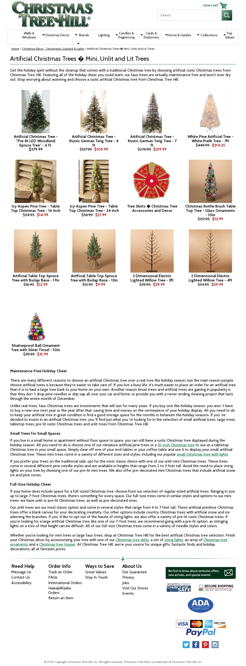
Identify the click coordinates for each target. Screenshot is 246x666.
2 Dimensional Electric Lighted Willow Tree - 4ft (210, 278)
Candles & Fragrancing (126, 35)
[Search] (189, 15)
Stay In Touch (96, 577)
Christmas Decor (56, 35)
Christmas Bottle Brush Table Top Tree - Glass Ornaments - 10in (210, 210)
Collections (209, 35)
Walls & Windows (29, 35)
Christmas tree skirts (132, 540)
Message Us (21, 572)
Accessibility (21, 582)
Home (15, 48)
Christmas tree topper (57, 544)
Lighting (104, 35)
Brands (84, 35)
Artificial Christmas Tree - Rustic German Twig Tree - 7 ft (152, 140)
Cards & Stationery (151, 35)
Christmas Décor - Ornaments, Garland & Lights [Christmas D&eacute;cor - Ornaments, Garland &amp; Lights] (53, 48)
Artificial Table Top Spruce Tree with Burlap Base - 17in (35, 278)
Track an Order (60, 572)
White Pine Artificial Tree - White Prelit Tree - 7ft (210, 138)
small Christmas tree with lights (202, 454)
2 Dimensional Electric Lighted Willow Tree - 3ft (152, 278)
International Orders (65, 582)
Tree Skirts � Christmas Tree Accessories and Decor (152, 208)
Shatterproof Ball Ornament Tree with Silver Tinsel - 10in (35, 347)
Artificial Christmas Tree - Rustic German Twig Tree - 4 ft (93, 140)
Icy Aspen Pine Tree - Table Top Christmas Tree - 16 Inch (35, 208)
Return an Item (60, 598)
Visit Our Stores (135, 588)
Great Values (95, 572)
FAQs (52, 577)
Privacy (128, 577)
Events (128, 593)
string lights (173, 540)
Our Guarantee (134, 572)
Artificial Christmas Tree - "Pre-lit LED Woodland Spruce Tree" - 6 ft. (36, 140)
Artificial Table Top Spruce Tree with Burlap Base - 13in (94, 278)
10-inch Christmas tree (176, 445)
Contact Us (20, 577)
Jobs (125, 582)
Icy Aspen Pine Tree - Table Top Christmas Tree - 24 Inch (94, 208)
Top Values (230, 35)
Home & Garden (179, 35)
